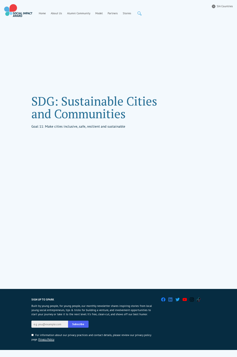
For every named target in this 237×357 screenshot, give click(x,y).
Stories (127, 13)
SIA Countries (225, 6)
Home (42, 13)
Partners (113, 13)
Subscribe (78, 324)
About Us (56, 13)
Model (99, 13)
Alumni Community (78, 13)
